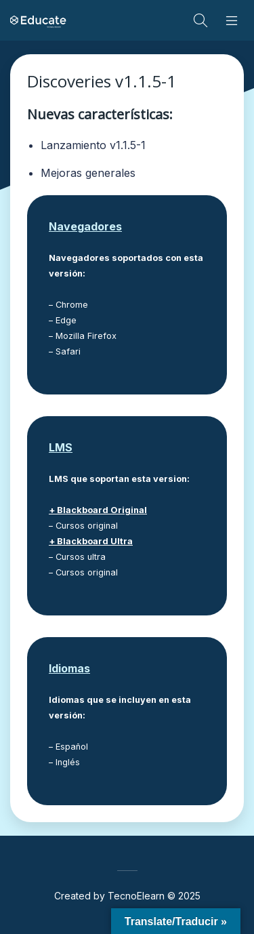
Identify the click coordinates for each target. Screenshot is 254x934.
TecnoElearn (136, 895)
